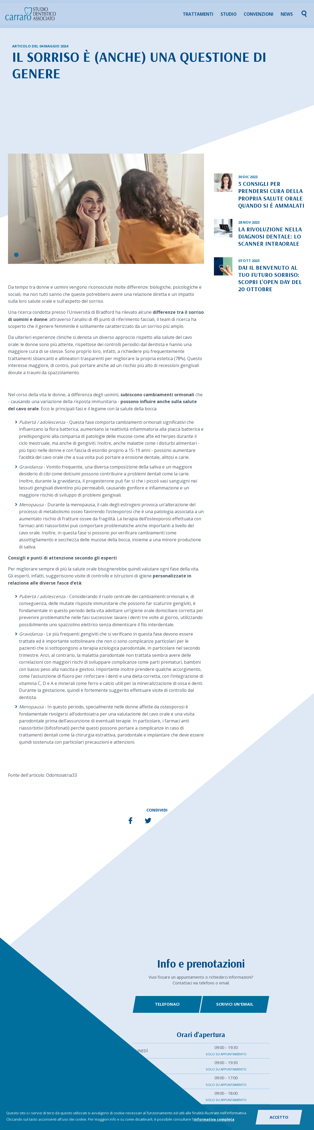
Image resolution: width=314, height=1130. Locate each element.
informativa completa (214, 1119)
